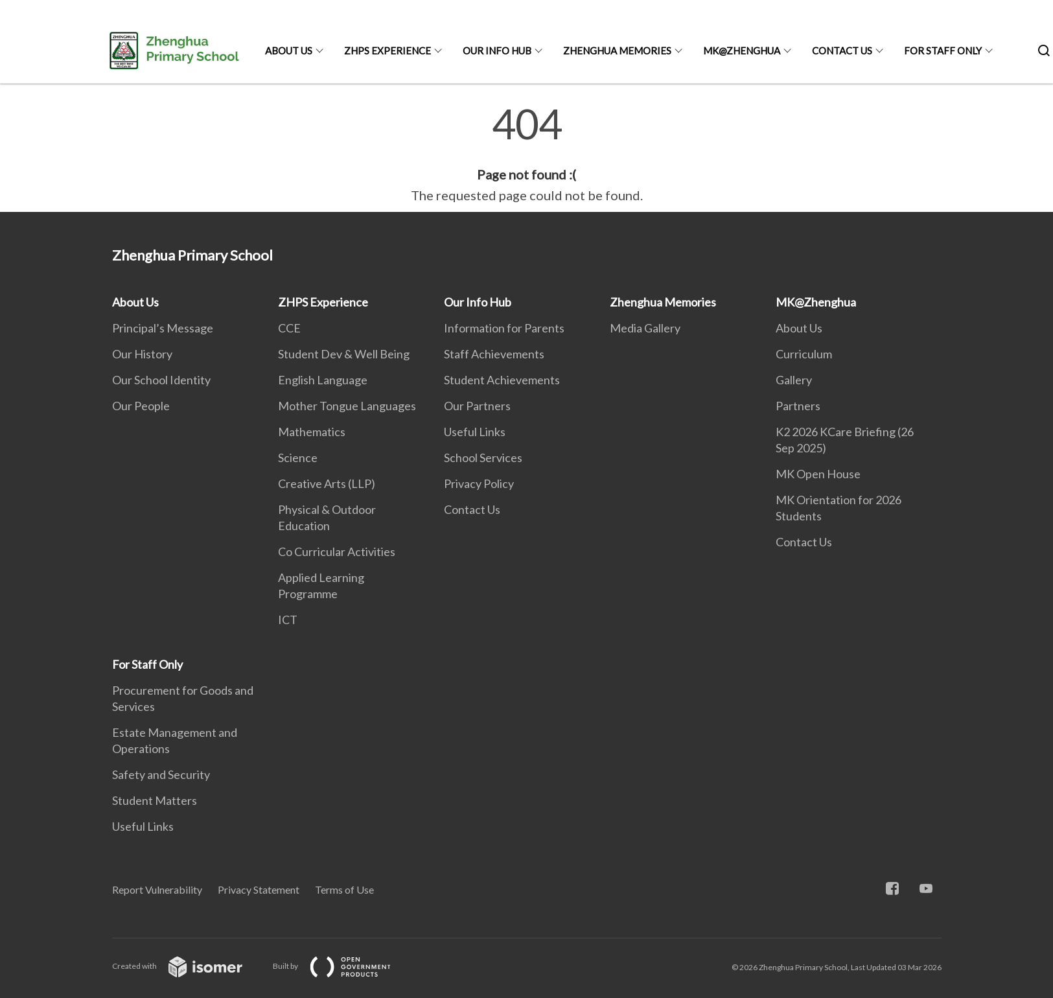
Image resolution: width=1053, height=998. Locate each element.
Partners (798, 406)
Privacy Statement (258, 889)
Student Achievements (502, 380)
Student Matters (154, 800)
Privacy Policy (479, 483)
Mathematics (311, 431)
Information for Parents (504, 328)
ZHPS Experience (387, 50)
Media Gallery (645, 328)
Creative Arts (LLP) (326, 483)
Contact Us (842, 50)
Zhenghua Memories (617, 50)
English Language (322, 380)
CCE (289, 328)
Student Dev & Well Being (344, 354)
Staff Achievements (494, 354)
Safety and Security (161, 774)
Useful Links (474, 431)
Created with (187, 966)
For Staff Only (943, 50)
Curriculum (804, 354)
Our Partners (477, 406)
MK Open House (818, 474)
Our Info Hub (497, 50)
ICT (287, 619)
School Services (483, 457)
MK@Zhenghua (741, 50)
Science (298, 457)
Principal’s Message (162, 328)
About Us (288, 50)
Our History (142, 354)
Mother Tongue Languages (347, 406)
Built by (342, 966)
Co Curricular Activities (336, 551)
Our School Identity (161, 380)
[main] (526, 154)
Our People (141, 406)
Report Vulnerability (157, 889)
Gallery (794, 380)
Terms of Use (344, 889)
